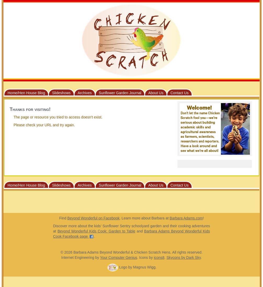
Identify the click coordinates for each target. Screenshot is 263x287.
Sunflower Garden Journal (120, 93)
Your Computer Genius (118, 257)
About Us (155, 93)
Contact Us (179, 93)
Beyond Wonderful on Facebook (93, 218)
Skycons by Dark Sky (184, 257)
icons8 (159, 257)
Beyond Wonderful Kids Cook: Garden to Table (96, 231)
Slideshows (61, 93)
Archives (85, 93)
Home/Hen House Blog (26, 93)
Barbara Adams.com (186, 218)
